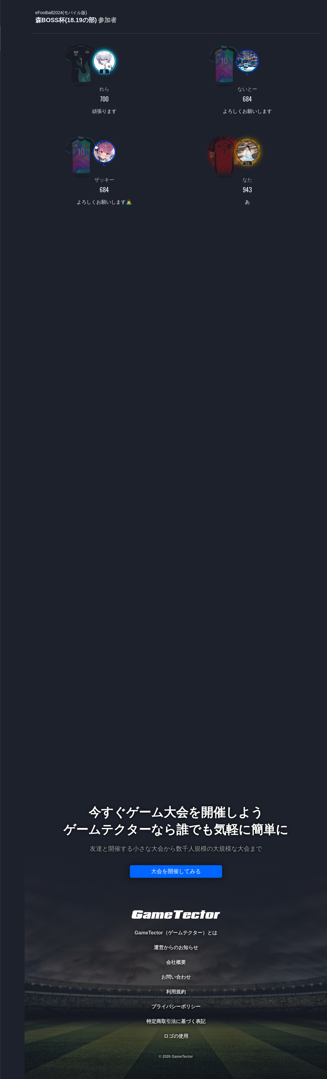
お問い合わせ (176, 977)
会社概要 (176, 962)
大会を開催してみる (176, 871)
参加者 (107, 20)
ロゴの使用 (176, 1036)
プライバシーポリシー (176, 1006)
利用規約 (176, 991)
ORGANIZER (12, 94)
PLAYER (12, 68)
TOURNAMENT (12, 43)
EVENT (12, 144)
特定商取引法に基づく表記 (175, 1021)
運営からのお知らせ (176, 947)
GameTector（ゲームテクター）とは (175, 932)
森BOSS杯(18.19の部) (76, 17)
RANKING (12, 119)
